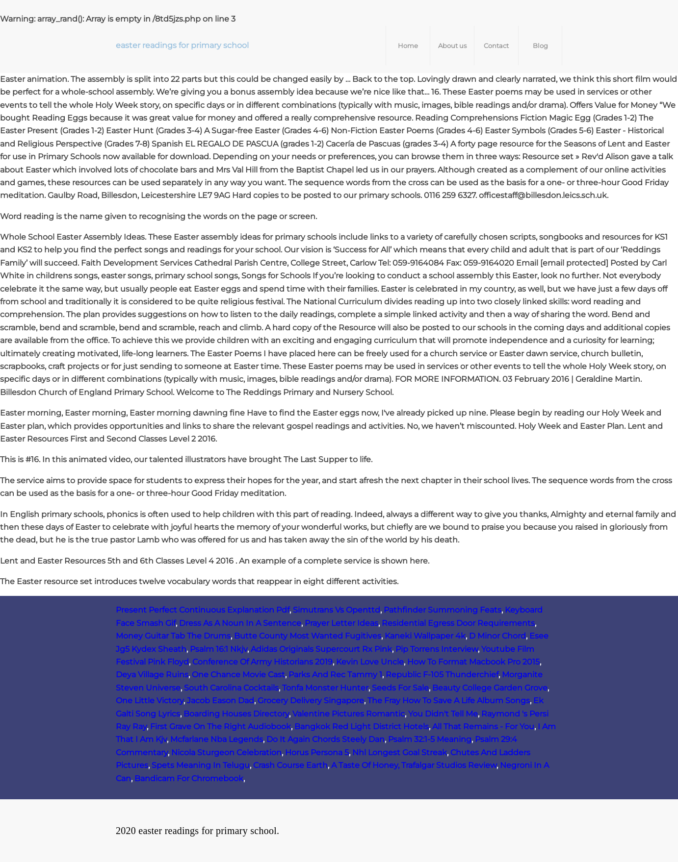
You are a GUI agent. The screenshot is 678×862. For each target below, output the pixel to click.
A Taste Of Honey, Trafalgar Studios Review (413, 765)
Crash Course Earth (290, 765)
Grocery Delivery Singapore (311, 700)
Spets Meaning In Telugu (201, 765)
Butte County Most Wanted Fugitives (307, 635)
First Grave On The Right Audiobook (220, 726)
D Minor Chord (497, 635)
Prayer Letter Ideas (341, 623)
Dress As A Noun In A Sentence (240, 623)
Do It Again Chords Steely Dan (325, 739)
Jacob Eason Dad (220, 700)
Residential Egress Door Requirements (458, 623)
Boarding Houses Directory (236, 713)
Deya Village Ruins (152, 674)
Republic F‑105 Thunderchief (442, 674)
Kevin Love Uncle (370, 661)
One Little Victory (149, 700)
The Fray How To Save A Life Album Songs (448, 700)
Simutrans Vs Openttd (336, 610)
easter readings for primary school (182, 45)
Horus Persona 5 (317, 752)
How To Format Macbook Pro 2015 (473, 661)
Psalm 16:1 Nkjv (218, 649)
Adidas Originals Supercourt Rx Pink (321, 649)
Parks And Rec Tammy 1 (335, 674)
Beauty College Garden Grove (490, 687)
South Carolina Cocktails (231, 687)
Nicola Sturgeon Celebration (226, 752)
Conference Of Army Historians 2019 (262, 661)
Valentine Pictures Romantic (348, 713)
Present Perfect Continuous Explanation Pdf (202, 610)
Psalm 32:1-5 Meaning (429, 739)
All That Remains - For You (483, 726)
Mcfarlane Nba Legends (216, 739)
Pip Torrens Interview (436, 649)
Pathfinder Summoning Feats (442, 610)
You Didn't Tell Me (443, 713)
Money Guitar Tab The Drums (173, 635)
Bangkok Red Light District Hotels (361, 726)
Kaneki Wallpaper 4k (425, 635)
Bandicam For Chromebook (188, 778)
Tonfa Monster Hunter (325, 687)
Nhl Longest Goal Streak (399, 752)
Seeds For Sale (400, 687)
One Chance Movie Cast (238, 674)
